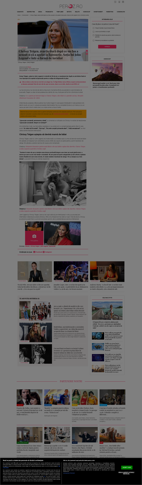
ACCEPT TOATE (127, 467)
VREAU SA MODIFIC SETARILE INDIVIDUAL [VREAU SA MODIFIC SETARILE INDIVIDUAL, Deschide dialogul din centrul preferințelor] (126, 473)
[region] (71, 471)
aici (44, 476)
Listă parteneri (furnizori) (69, 473)
